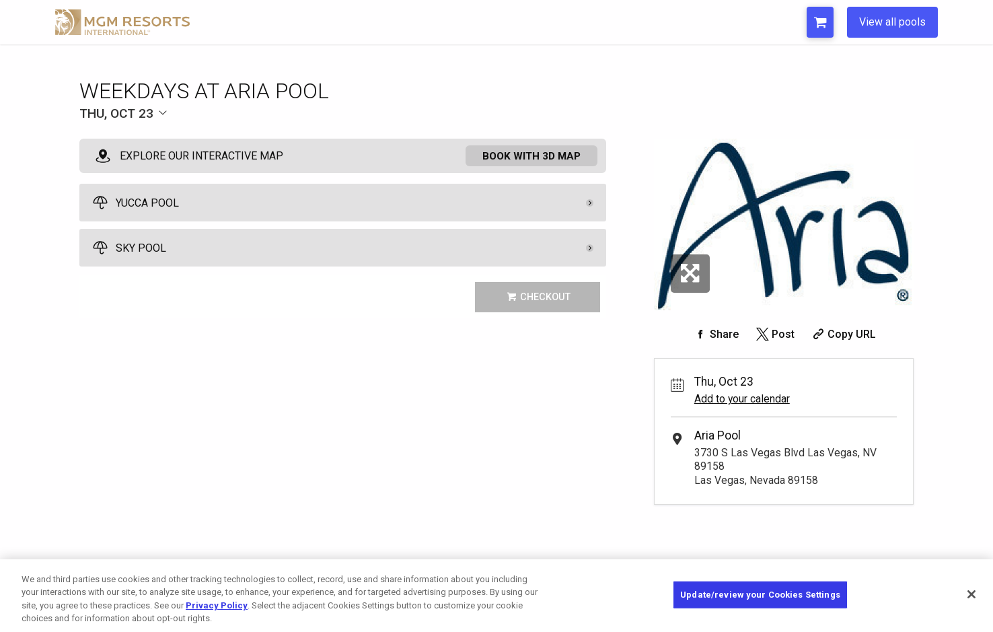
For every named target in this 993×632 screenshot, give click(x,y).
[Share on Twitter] (774, 334)
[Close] (971, 594)
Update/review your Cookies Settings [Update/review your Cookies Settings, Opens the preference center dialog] (760, 595)
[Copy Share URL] (842, 334)
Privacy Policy (217, 605)
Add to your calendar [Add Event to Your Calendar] (742, 398)
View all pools (892, 21)
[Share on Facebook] (715, 334)
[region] (496, 595)
